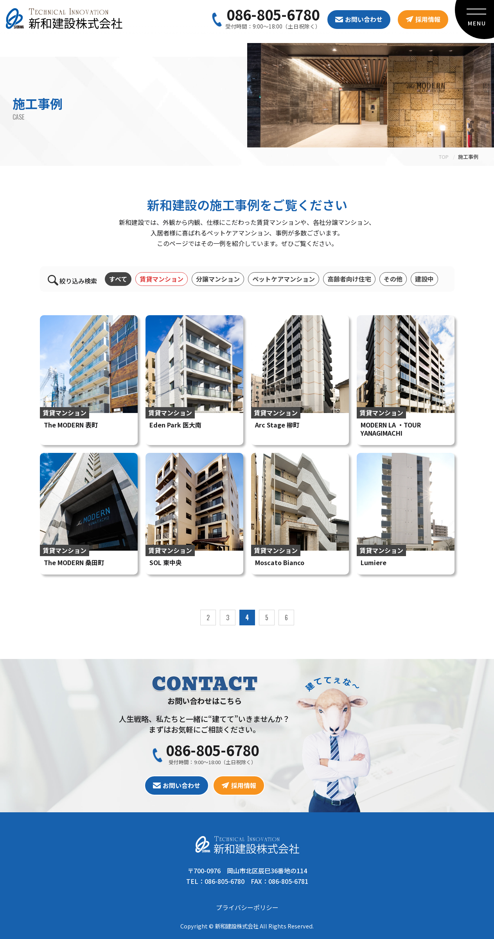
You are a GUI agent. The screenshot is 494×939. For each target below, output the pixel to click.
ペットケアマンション (283, 279)
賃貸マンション (161, 279)
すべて (118, 279)
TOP (444, 156)
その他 (393, 279)
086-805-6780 (273, 14)
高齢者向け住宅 (349, 279)
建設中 (424, 279)
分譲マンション (218, 279)
